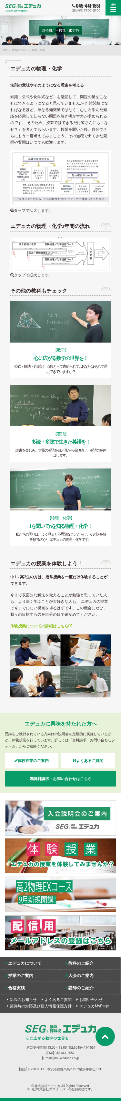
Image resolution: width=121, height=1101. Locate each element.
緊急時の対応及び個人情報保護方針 (41, 1006)
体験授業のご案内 (32, 760)
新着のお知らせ (23, 999)
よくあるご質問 (88, 760)
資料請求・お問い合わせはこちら (61, 779)
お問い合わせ (91, 999)
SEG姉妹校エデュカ (23, 7)
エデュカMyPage (94, 1006)
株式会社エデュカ (60, 1032)
